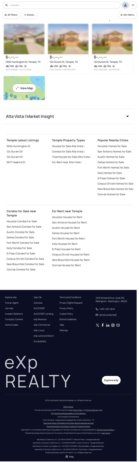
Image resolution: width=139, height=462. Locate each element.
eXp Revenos (40, 319)
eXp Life (38, 297)
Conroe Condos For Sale (21, 269)
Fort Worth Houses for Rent (68, 238)
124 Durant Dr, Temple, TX (64, 62)
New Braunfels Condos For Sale (25, 264)
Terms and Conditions (70, 297)
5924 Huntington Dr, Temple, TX (23, 62)
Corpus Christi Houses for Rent (70, 254)
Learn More (106, 433)
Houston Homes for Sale (112, 146)
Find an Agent (12, 303)
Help (62, 325)
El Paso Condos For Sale (21, 253)
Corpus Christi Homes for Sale (116, 183)
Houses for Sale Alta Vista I (68, 146)
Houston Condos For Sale (22, 221)
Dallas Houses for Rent (66, 233)
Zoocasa (38, 303)
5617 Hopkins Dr (16, 162)
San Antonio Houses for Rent (69, 222)
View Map (24, 88)
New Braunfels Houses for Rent (71, 260)
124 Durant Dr (15, 151)
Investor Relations (14, 314)
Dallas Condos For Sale (20, 237)
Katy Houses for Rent (65, 244)
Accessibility (40, 341)
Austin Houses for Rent (66, 228)
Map (69, 456)
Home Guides (11, 325)
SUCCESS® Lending (43, 314)
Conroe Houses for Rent (66, 265)
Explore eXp (11, 297)
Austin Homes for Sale (111, 157)
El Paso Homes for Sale (111, 178)
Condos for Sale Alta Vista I (68, 151)
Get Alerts (127, 14)
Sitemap (64, 330)
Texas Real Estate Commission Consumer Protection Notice (68, 426)
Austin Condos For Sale (21, 232)
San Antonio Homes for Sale (114, 151)
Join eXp (9, 308)
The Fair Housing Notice (105, 430)
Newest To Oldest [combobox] (31, 14)
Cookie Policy (66, 314)
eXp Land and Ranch (44, 336)
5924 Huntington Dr (19, 146)
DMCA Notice (68, 407)
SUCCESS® (39, 308)
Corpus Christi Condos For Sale (25, 258)
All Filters (11, 14)
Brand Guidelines (68, 319)
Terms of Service (92, 410)
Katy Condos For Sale (19, 248)
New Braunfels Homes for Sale (116, 189)
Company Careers (14, 319)
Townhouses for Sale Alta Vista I (71, 157)
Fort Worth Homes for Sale (113, 167)
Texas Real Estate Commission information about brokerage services (68, 423)
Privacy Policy (66, 308)
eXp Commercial (42, 325)
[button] (68, 116)
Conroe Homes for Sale (111, 194)
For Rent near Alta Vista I (67, 162)
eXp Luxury (39, 330)
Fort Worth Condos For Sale (23, 242)
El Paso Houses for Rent (66, 249)
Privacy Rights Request (71, 303)
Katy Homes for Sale (110, 173)
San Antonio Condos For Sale (24, 226)
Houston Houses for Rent (67, 217)
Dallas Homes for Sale (111, 162)
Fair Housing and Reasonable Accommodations (68, 413)
